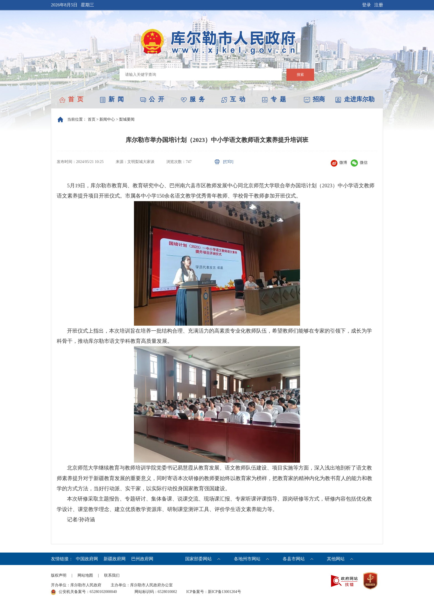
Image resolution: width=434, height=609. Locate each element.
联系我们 (112, 575)
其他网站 (336, 558)
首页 (91, 119)
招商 (314, 99)
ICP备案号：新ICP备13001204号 (213, 592)
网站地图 (85, 575)
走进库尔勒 (354, 99)
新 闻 (112, 99)
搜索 (300, 74)
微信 (359, 162)
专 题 (274, 99)
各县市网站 (294, 558)
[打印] (228, 162)
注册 (378, 4)
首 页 (71, 99)
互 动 (233, 99)
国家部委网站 (198, 558)
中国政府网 (87, 558)
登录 (366, 4)
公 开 (152, 99)
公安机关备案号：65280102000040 (84, 592)
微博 (339, 162)
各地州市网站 (247, 558)
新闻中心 (107, 119)
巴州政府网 (142, 558)
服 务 (193, 99)
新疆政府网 (115, 558)
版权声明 (58, 575)
